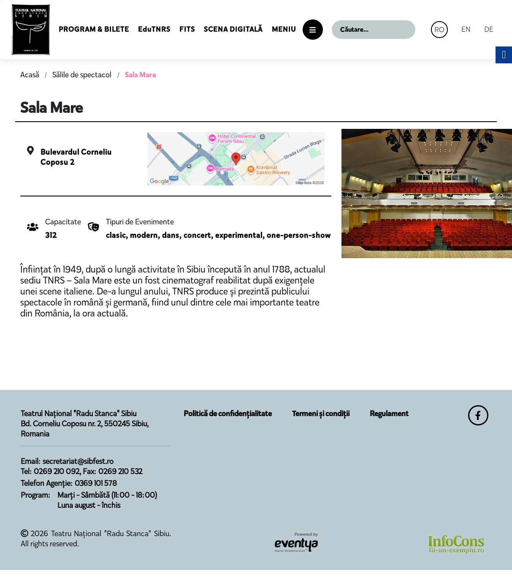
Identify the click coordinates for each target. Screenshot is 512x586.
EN (466, 29)
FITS (187, 29)
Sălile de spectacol (82, 75)
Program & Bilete (94, 29)
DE (488, 29)
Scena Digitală (233, 29)
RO (439, 29)
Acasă (29, 75)
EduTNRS (154, 29)
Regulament (389, 414)
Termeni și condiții (320, 414)
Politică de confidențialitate (228, 414)
